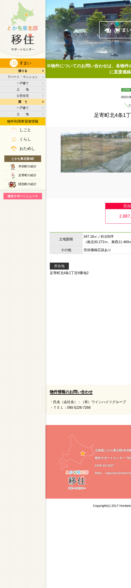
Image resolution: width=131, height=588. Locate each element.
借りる (22, 71)
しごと (25, 130)
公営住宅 (23, 95)
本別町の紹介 (27, 166)
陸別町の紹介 (27, 184)
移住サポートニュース (23, 196)
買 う (22, 101)
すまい (25, 63)
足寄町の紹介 (27, 175)
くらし (25, 139)
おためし (27, 148)
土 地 (23, 89)
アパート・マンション (23, 77)
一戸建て (23, 83)
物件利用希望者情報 (22, 121)
